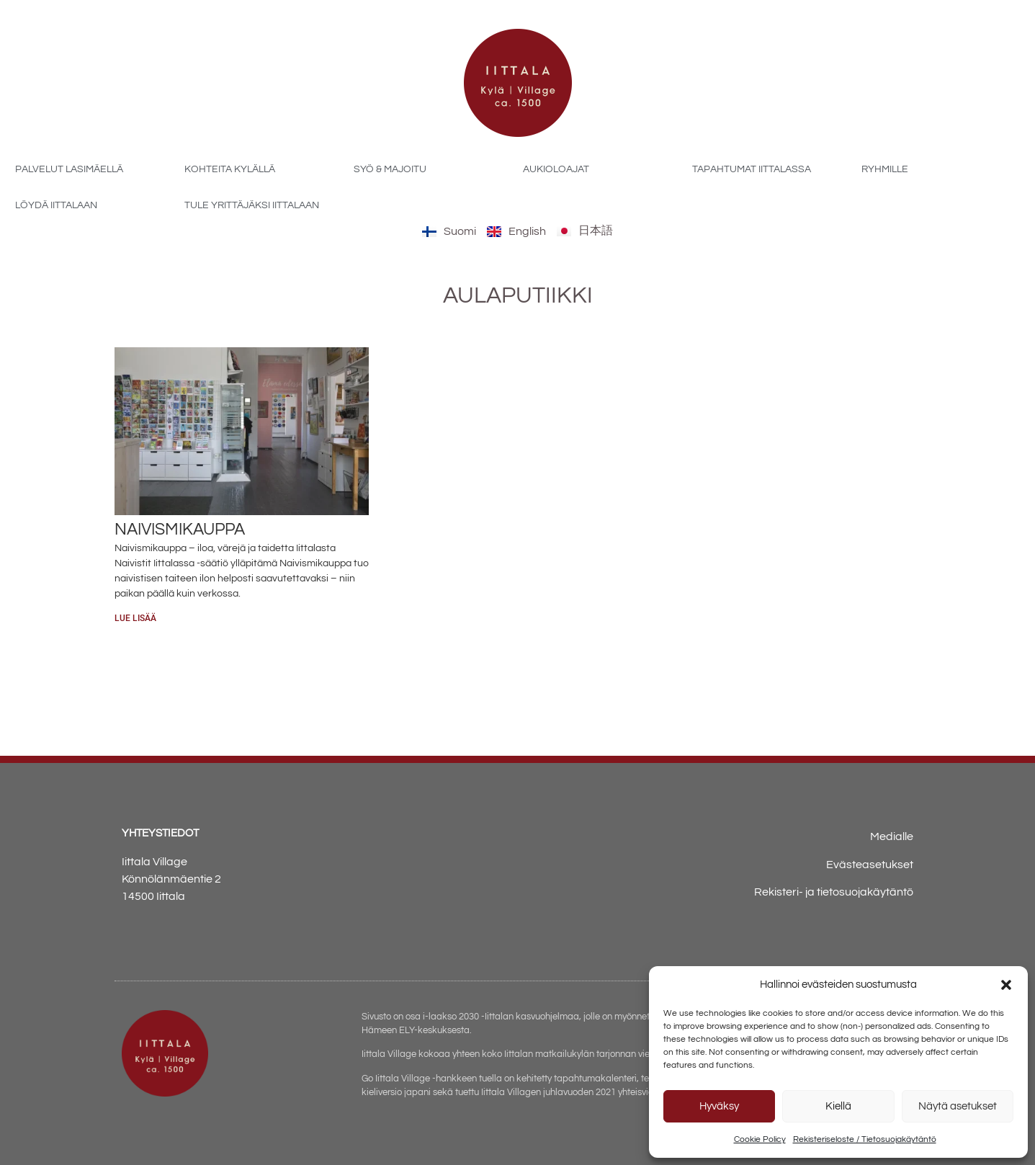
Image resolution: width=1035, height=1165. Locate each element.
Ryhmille (884, 169)
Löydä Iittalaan (56, 205)
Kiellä (838, 1106)
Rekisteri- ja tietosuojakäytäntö (833, 892)
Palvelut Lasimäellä (69, 169)
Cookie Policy (760, 1139)
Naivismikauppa (180, 529)
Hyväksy (719, 1106)
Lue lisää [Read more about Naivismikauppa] (135, 618)
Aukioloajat (556, 169)
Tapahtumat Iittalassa (751, 169)
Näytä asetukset (957, 1106)
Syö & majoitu (390, 169)
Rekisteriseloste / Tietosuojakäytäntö (864, 1139)
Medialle (891, 836)
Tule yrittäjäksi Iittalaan (251, 205)
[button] (1006, 985)
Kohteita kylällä (229, 169)
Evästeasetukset (869, 864)
